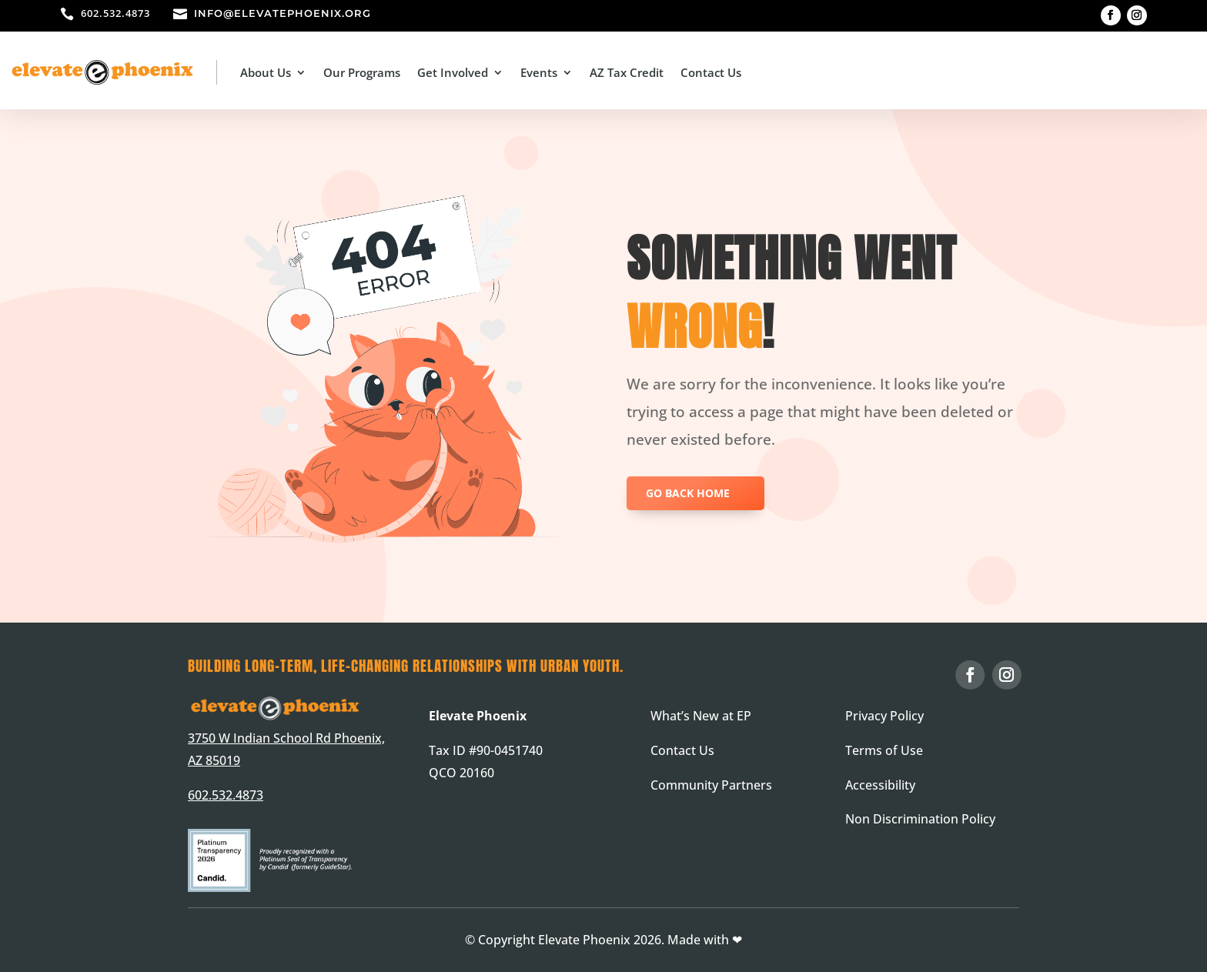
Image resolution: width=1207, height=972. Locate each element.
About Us (265, 72)
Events (538, 72)
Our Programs (361, 72)
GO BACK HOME (688, 493)
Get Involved (452, 72)
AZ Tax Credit (627, 72)
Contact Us (710, 72)
